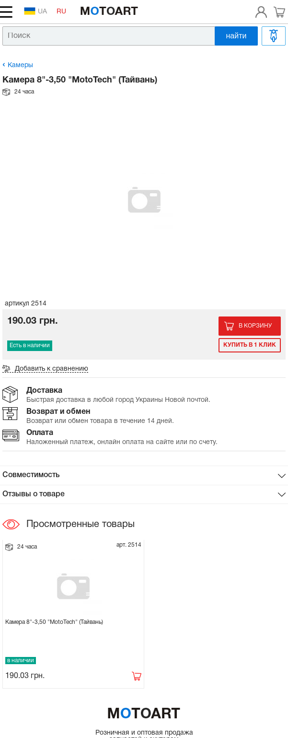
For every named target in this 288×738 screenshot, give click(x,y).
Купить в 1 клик (249, 345)
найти (236, 36)
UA (35, 11)
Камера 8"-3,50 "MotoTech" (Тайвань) (54, 622)
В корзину (255, 325)
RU (61, 12)
